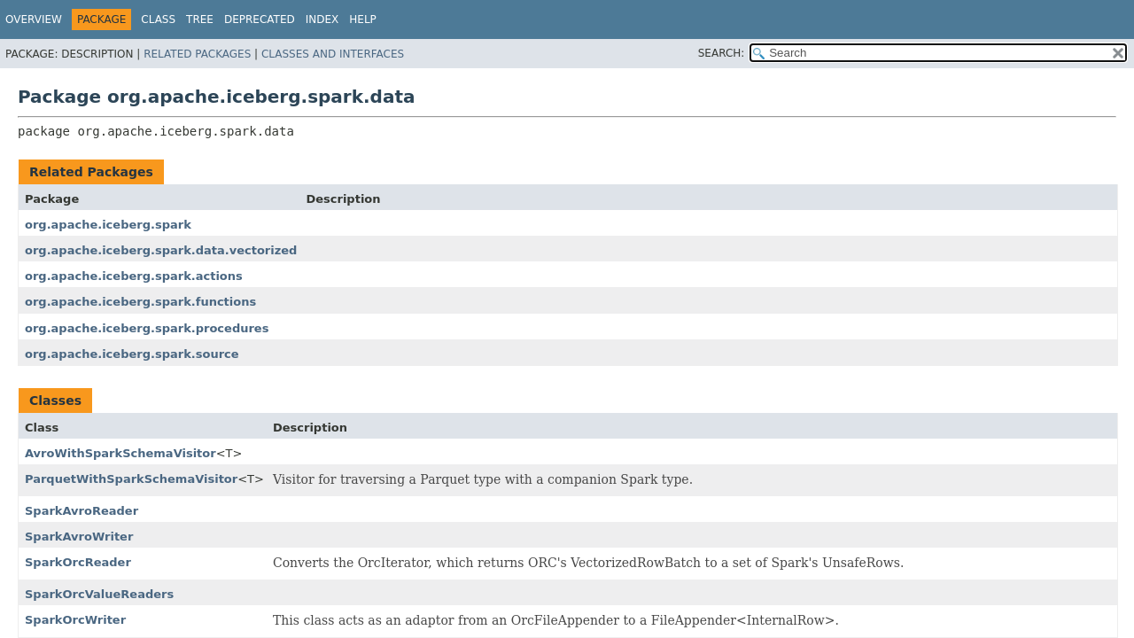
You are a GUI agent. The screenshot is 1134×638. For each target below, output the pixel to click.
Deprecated (259, 19)
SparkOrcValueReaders (99, 594)
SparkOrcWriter (75, 619)
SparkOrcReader (78, 562)
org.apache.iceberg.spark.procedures (146, 328)
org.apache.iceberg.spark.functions (140, 301)
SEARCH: (721, 53)
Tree (200, 19)
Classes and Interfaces (332, 54)
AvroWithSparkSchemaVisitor (120, 453)
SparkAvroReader (81, 510)
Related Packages (197, 54)
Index (322, 19)
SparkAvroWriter (79, 536)
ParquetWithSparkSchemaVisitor (131, 479)
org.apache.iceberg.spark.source (132, 354)
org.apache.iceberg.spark (108, 224)
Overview (33, 19)
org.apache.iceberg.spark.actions (134, 276)
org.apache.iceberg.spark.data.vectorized (161, 250)
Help (363, 19)
